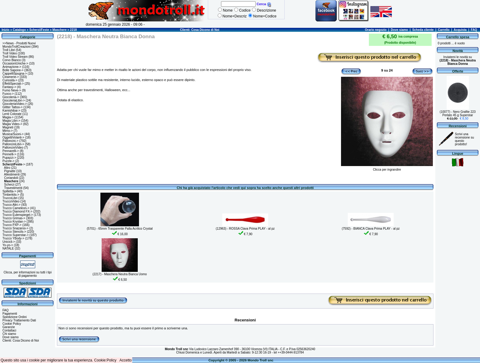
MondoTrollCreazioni (16, 46)
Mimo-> (7, 130)
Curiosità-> (9, 80)
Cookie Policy (11, 323)
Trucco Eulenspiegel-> (17, 215)
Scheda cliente (423, 29)
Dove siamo (399, 29)
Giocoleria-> (10, 97)
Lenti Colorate (11, 114)
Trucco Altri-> (11, 204)
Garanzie (8, 327)
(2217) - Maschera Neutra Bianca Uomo (119, 274)
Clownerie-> (10, 77)
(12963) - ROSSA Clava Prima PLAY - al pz (245, 228)
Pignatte (10, 171)
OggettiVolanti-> (13, 137)
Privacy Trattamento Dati (19, 320)
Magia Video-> (12, 124)
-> (13, 164)
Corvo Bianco (11, 60)
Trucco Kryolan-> (14, 221)
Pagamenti (9, 313)
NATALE (8, 248)
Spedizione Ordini (14, 317)
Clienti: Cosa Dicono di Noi (199, 29)
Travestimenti (13, 188)
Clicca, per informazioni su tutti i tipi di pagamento (28, 274)
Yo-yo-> (7, 245)
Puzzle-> (8, 161)
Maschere (59, 29)
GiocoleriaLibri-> (13, 100)
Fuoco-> (8, 93)
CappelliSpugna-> (14, 73)
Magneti (7, 127)
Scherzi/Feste (39, 29)
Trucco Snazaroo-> (15, 228)
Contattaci (9, 330)
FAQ (474, 29)
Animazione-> (11, 67)
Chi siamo (9, 333)
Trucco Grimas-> (13, 218)
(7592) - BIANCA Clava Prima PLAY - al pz (370, 228)
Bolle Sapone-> (13, 70)
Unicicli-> (8, 241)
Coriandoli (11, 178)
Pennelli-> (9, 154)
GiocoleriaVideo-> (14, 104)
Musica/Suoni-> (13, 134)
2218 (73, 29)
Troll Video (9, 53)
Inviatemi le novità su (458, 60)
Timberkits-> (10, 194)
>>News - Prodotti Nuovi (19, 43)
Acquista (460, 29)
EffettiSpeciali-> (13, 83)
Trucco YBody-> (13, 238)
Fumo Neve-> (11, 90)
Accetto (125, 360)
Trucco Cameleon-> (15, 208)
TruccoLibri (9, 198)
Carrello (444, 29)
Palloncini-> (10, 141)
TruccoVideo (11, 201)
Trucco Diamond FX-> (17, 211)
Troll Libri (8, 50)
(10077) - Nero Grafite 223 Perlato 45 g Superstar (457, 113)
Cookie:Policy (105, 360)
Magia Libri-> (11, 120)
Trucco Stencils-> (14, 231)
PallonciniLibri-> (13, 144)
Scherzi (9, 184)
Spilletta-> (9, 191)
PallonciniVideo (12, 147)
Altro (7, 167)
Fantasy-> (9, 87)
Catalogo (19, 29)
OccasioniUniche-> (15, 63)
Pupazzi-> (9, 157)
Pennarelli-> (10, 151)
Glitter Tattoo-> (12, 107)
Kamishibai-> (11, 110)
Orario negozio (376, 29)
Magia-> (7, 117)
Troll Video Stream (15, 56)
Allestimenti (12, 174)
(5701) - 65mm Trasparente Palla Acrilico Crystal (119, 228)
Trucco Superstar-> (15, 235)
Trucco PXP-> (11, 225)
